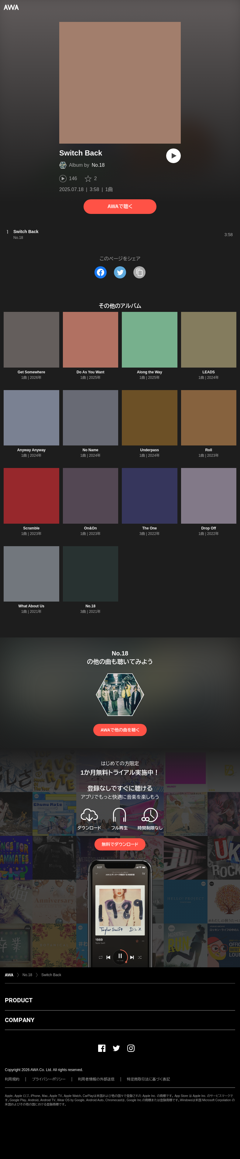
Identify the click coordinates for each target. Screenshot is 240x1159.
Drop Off (208, 528)
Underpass (149, 450)
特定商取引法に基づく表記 (148, 1079)
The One (149, 528)
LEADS (208, 372)
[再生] (173, 155)
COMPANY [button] (19, 1020)
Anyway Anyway (31, 450)
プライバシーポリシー (49, 1079)
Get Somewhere (31, 372)
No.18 (98, 165)
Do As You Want (90, 372)
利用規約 (12, 1079)
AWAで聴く (120, 206)
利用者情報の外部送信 (96, 1079)
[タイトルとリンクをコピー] (139, 272)
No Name (90, 450)
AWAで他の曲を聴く (120, 730)
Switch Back (51, 975)
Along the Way (149, 372)
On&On (90, 528)
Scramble (31, 528)
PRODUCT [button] (19, 1000)
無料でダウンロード (120, 844)
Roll (208, 450)
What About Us (31, 606)
